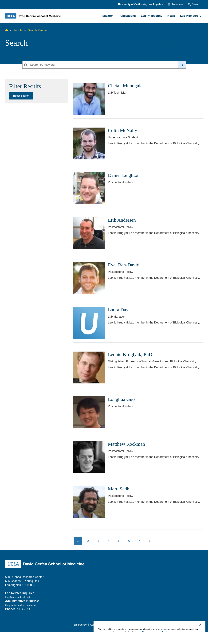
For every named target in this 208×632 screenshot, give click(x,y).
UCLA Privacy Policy (119, 624)
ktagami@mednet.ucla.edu (20, 605)
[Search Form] (194, 4)
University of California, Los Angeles (140, 4)
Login (172, 624)
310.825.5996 (23, 609)
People (17, 30)
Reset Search (21, 95)
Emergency (80, 624)
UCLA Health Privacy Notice (150, 624)
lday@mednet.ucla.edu (18, 597)
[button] (175, 4)
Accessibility (97, 624)
